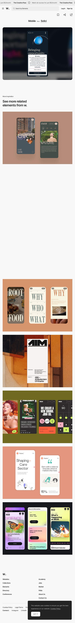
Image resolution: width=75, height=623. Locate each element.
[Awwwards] (7, 8)
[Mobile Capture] (37, 472)
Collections (6, 583)
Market (41, 587)
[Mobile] (37, 138)
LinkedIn (24, 610)
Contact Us (43, 598)
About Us (42, 594)
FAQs (40, 590)
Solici (44, 21)
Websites (6, 579)
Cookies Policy (7, 607)
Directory (6, 590)
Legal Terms (19, 607)
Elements (6, 587)
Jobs (40, 583)
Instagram (15, 610)
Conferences (7, 594)
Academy (42, 579)
